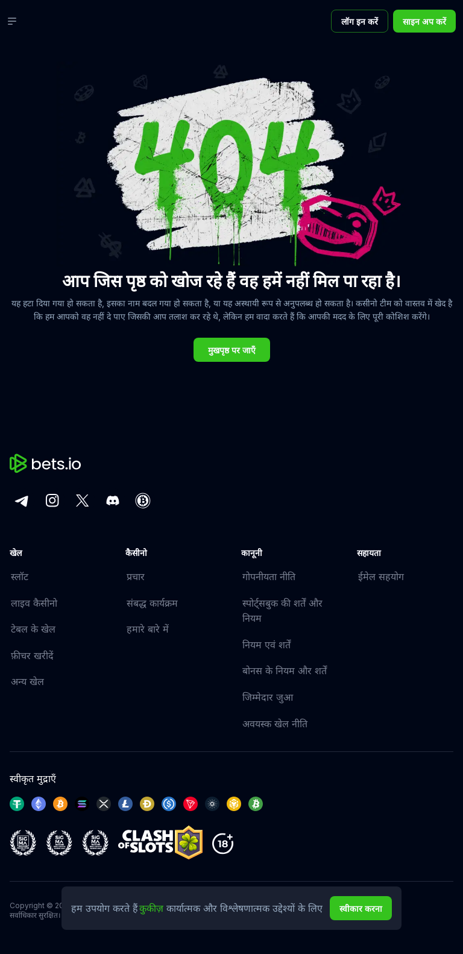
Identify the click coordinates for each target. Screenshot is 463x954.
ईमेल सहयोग (381, 576)
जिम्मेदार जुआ (267, 697)
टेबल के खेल (33, 629)
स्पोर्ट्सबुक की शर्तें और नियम (282, 611)
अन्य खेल (27, 681)
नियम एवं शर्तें (266, 645)
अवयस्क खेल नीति (274, 724)
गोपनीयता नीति (268, 576)
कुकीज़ (152, 908)
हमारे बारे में (148, 629)
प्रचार (136, 576)
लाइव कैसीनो (34, 603)
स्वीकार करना (360, 908)
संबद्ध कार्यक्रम (152, 603)
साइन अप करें (424, 21)
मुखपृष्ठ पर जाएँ (232, 350)
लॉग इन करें (359, 21)
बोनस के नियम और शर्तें (284, 671)
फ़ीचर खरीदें (32, 655)
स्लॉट (19, 576)
